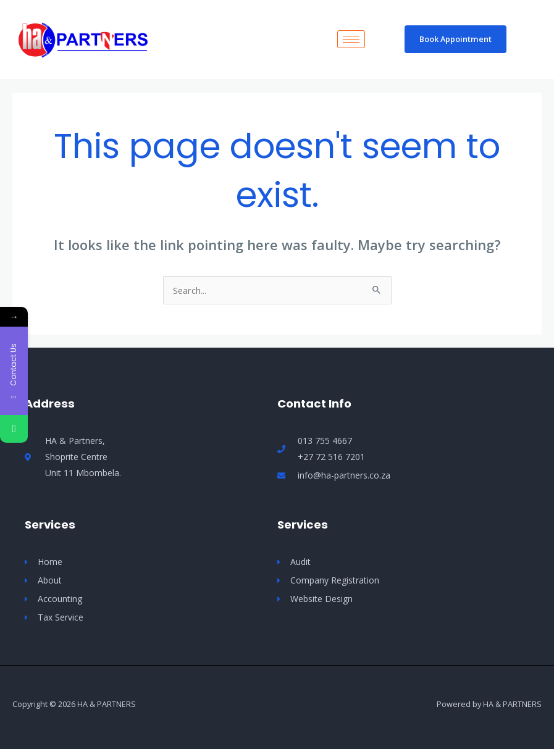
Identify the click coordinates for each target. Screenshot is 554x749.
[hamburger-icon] (351, 39)
